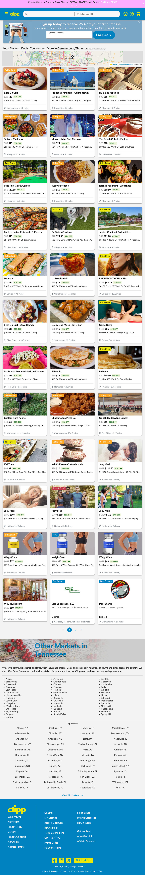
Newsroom (13, 822)
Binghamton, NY (22, 744)
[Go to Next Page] (81, 629)
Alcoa (7, 679)
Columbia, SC (22, 760)
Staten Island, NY (120, 766)
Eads (102, 687)
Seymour (104, 711)
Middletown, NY (120, 728)
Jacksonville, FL (55, 788)
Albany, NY (22, 728)
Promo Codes (51, 843)
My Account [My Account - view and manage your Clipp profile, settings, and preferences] (50, 818)
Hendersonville (12, 695)
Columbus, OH (22, 766)
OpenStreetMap (126, 64)
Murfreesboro (11, 706)
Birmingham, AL (22, 750)
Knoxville (9, 698)
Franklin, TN (22, 788)
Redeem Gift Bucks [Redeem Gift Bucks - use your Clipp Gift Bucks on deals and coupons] (53, 823)
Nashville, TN (120, 744)
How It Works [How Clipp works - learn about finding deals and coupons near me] (84, 823)
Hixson (103, 695)
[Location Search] (97, 14)
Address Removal (16, 847)
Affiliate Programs (86, 841)
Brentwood (10, 682)
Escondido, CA (22, 777)
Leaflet (113, 64)
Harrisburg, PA (55, 777)
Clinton (56, 684)
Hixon (55, 695)
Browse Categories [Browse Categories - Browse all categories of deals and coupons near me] (86, 818)
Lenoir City (10, 701)
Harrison (104, 692)
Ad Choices (13, 842)
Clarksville (105, 682)
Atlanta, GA (22, 739)
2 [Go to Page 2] (75, 630)
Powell (55, 711)
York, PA (120, 788)
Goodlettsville (59, 692)
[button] (143, 4)
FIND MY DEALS (109, 2)
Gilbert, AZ (55, 766)
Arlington (57, 679)
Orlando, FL (120, 750)
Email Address (56, 33)
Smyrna (8, 714)
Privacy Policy (15, 827)
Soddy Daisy (58, 714)
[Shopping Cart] (138, 14)
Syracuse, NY (120, 771)
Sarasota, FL (88, 782)
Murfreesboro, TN (120, 733)
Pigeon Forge (11, 711)
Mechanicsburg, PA (87, 744)
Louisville (57, 701)
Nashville (57, 706)
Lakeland (104, 698)
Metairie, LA (88, 755)
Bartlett (104, 679)
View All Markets (72, 795)
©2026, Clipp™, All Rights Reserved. (71, 867)
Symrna (8, 717)
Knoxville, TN (87, 728)
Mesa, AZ (87, 750)
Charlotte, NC (55, 739)
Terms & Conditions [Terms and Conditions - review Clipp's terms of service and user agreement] (54, 833)
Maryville (9, 703)
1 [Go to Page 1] (69, 630)
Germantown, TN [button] (68, 48)
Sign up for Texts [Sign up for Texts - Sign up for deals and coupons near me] (52, 848)
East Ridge (9, 690)
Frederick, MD (55, 760)
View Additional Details (72, 6)
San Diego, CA (87, 777)
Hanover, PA (55, 771)
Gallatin (104, 690)
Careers (12, 832)
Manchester (106, 701)
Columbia (9, 687)
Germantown (11, 692)
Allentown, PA (22, 733)
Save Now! (103, 34)
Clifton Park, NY (55, 755)
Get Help (48, 838)
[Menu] (6, 14)
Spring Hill (105, 714)
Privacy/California (17, 837)
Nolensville (105, 706)
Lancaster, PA (87, 733)
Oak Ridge (9, 709)
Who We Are (14, 817)
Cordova (56, 687)
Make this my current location (93, 49)
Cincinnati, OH (55, 750)
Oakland (56, 709)
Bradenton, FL (22, 755)
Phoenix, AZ (120, 755)
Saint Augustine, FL (87, 771)
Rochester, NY (88, 766)
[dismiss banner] (139, 22)
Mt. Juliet (105, 703)
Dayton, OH (22, 771)
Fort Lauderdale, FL (22, 782)
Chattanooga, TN (55, 744)
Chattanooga (58, 682)
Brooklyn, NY (55, 728)
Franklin (56, 690)
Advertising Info (85, 836)
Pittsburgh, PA (87, 760)
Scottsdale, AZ (87, 788)
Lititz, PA (87, 739)
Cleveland (9, 684)
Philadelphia (106, 709)
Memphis (57, 703)
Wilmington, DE (120, 782)
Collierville (105, 684)
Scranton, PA (120, 760)
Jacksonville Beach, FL (55, 782)
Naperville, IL (120, 739)
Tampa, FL (120, 777)
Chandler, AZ (55, 733)
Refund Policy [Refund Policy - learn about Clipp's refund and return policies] (51, 828)
